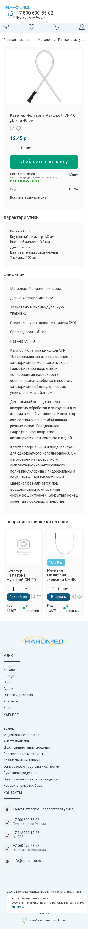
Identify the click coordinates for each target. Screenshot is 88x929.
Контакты (11, 701)
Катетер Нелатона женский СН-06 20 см (62, 577)
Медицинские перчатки (22, 735)
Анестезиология (16, 741)
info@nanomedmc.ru (29, 861)
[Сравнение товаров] (6, 28)
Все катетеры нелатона (30, 197)
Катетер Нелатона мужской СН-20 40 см (21, 577)
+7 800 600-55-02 (34, 13)
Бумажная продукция (20, 773)
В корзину (58, 597)
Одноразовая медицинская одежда (32, 779)
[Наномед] (18, 7)
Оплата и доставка (18, 695)
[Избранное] (31, 28)
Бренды (10, 676)
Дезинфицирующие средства (27, 747)
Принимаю (17, 907)
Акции (8, 688)
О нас (8, 682)
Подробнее (18, 597)
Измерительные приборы (23, 785)
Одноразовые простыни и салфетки (31, 766)
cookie (44, 898)
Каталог (10, 669)
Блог (7, 707)
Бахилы (9, 728)
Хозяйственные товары (22, 760)
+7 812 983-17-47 (26, 833)
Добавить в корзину (44, 161)
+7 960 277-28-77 (26, 846)
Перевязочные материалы (24, 754)
